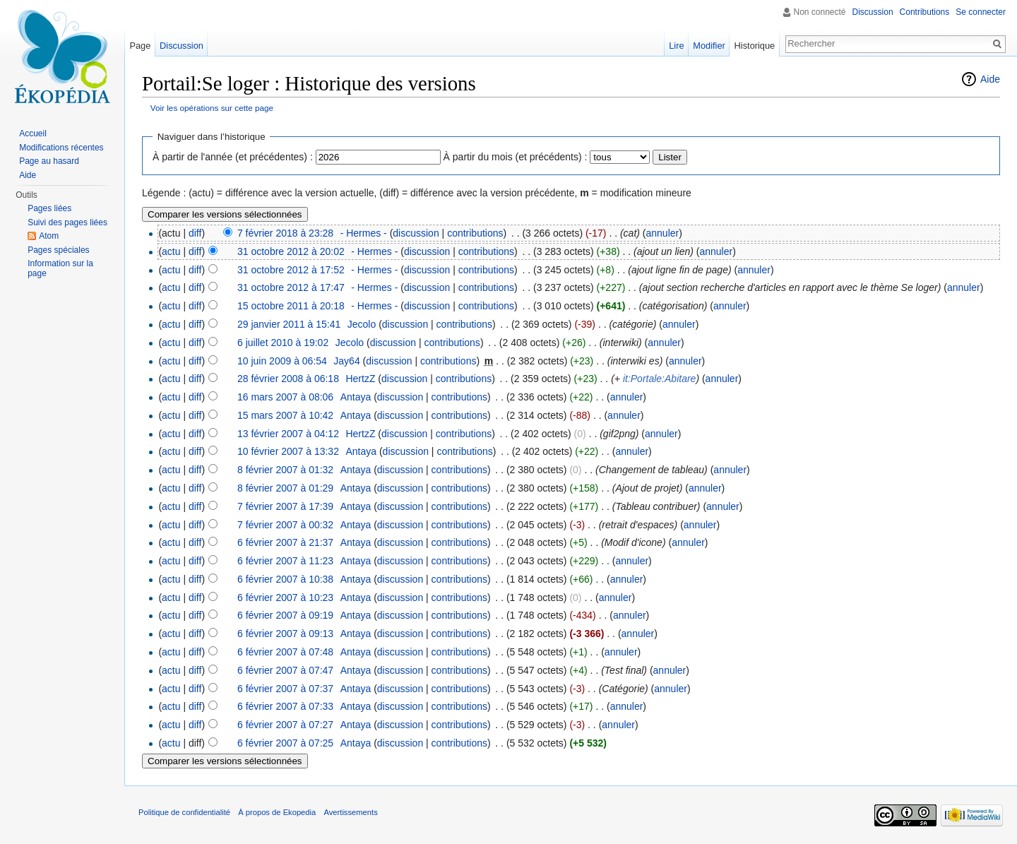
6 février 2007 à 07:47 (285, 670)
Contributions (925, 12)
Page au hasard (49, 161)
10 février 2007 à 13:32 (288, 451)
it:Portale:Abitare (659, 378)
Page (139, 45)
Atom (49, 236)
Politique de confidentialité (184, 812)
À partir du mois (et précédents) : (516, 156)
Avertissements (350, 812)
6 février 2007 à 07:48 (285, 652)
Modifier (709, 45)
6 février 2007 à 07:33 (285, 706)
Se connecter (981, 12)
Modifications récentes (61, 148)
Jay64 (346, 361)
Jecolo (361, 324)
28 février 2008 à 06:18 (288, 378)
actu (171, 251)
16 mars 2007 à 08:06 (285, 397)
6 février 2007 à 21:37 (285, 542)
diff (195, 233)
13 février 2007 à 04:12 (288, 433)
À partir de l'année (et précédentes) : (233, 156)
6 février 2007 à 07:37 (285, 688)
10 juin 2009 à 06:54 (282, 361)
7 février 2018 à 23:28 (285, 233)
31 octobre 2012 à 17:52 (291, 269)
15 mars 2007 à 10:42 (285, 415)
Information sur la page (60, 268)
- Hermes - (363, 233)
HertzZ (360, 378)
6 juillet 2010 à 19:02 (282, 342)
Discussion (872, 12)
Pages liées (49, 208)
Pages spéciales (58, 250)
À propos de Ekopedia (277, 812)
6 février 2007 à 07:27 (285, 724)
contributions (475, 233)
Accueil (33, 133)
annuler (662, 233)
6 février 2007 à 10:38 (285, 579)
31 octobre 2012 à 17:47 (291, 287)
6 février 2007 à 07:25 (285, 743)
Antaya (355, 397)
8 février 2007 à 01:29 (285, 488)
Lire (676, 45)
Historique (754, 45)
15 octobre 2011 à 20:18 (291, 305)
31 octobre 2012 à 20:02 (291, 251)
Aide (990, 79)
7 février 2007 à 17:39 (285, 506)
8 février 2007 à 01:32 (285, 469)
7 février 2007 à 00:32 (285, 524)
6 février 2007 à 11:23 (285, 560)
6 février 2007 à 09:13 (285, 633)
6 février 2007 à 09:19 (285, 615)
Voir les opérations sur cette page (211, 107)
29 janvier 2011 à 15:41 (288, 324)
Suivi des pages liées (67, 222)
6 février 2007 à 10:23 (285, 597)
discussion (416, 233)
